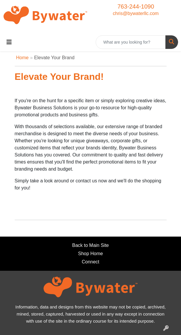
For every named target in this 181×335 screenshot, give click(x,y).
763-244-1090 (135, 6)
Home (22, 57)
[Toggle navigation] (9, 42)
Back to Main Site (90, 245)
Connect (90, 261)
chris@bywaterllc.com (136, 13)
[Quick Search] (131, 42)
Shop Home (90, 253)
